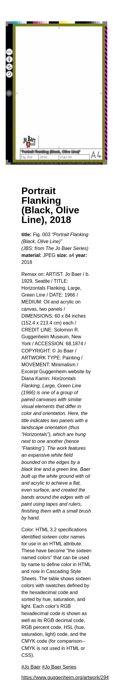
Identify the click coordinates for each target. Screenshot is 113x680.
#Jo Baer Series (59, 666)
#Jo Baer (31, 666)
